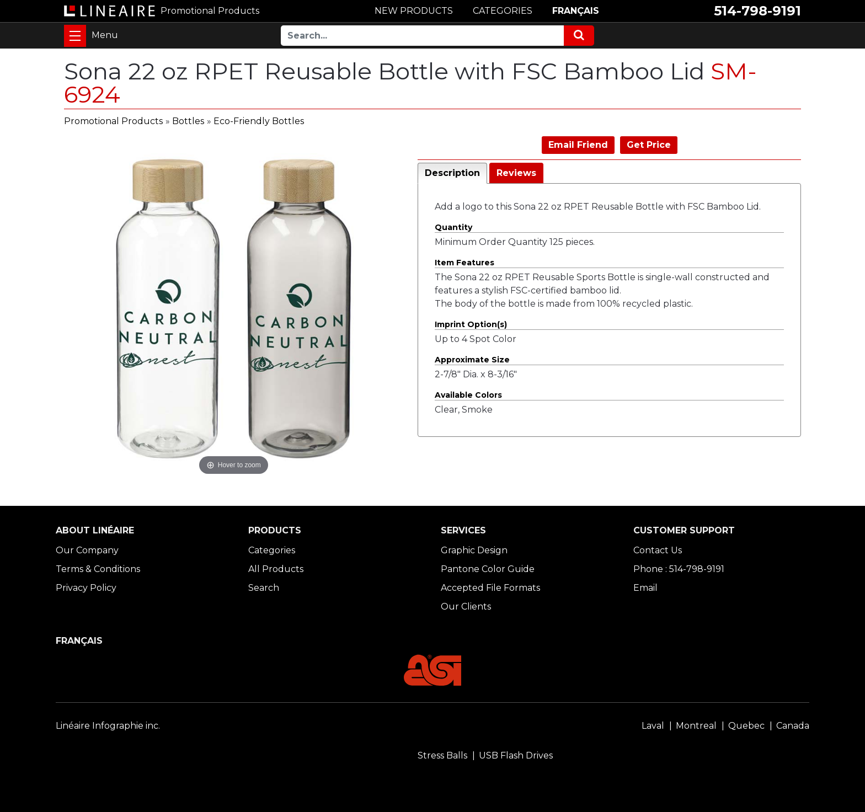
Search (263, 588)
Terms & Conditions (98, 569)
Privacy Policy (86, 588)
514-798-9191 (757, 11)
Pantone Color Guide (488, 569)
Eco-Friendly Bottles (258, 121)
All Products (275, 569)
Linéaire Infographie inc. (108, 725)
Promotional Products (113, 121)
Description (452, 173)
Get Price (649, 145)
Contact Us (657, 550)
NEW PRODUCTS (414, 11)
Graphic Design (474, 550)
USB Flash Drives (516, 755)
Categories (271, 550)
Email (645, 588)
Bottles (188, 121)
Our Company (87, 550)
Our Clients (466, 606)
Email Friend (578, 145)
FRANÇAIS (575, 11)
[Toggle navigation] (75, 36)
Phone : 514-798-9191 (678, 569)
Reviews (516, 173)
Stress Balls (442, 755)
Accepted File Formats (490, 588)
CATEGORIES (502, 11)
